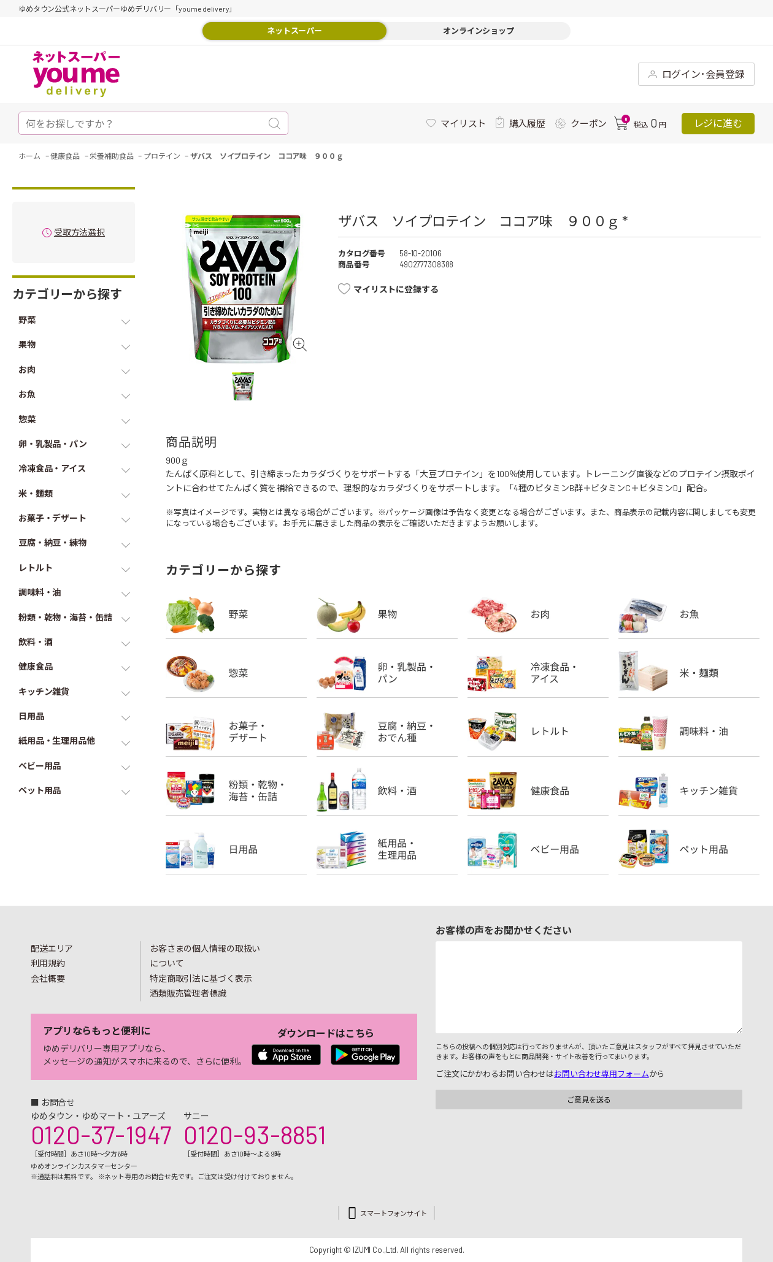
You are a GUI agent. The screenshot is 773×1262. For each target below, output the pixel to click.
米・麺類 (689, 672)
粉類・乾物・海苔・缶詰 (236, 790)
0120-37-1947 (101, 1134)
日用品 (236, 849)
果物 (387, 613)
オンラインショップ (478, 31)
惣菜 (236, 672)
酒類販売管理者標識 (188, 993)
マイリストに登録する (396, 289)
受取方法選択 (79, 232)
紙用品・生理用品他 (387, 849)
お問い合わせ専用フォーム (601, 1074)
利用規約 (48, 963)
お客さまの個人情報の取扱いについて (205, 956)
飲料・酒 (387, 790)
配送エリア (52, 948)
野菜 (236, 613)
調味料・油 (689, 731)
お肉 (538, 613)
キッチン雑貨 (689, 790)
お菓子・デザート (236, 731)
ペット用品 (689, 849)
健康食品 (538, 790)
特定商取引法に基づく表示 (201, 978)
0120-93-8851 (254, 1134)
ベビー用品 (538, 849)
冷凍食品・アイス (538, 672)
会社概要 (48, 978)
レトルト (538, 731)
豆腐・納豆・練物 (387, 731)
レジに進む (718, 123)
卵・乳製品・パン (387, 672)
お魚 (689, 613)
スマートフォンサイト (393, 1213)
